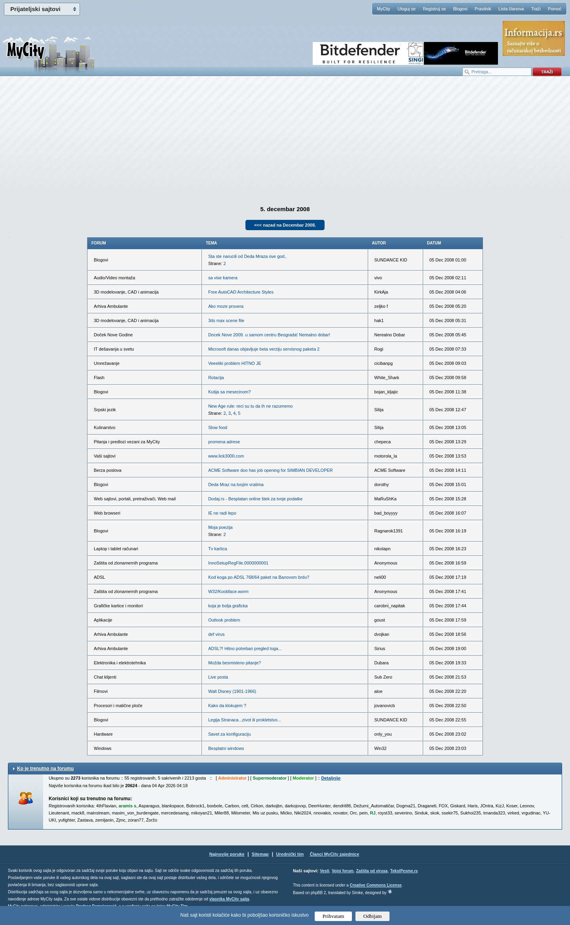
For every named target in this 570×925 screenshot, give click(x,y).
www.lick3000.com (226, 456)
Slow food (217, 427)
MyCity (383, 8)
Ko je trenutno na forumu (45, 768)
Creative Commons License (375, 885)
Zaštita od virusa (372, 871)
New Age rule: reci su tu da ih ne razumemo (250, 406)
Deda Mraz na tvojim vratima (236, 484)
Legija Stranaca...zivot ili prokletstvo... (244, 719)
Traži (536, 8)
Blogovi (460, 8)
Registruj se (434, 8)
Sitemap (260, 854)
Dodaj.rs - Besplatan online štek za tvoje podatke (255, 498)
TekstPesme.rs (404, 871)
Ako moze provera (225, 306)
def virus (216, 634)
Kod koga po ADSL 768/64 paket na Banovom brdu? (258, 577)
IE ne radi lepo (222, 513)
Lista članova (511, 8)
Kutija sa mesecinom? (229, 391)
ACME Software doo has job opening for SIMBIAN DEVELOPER (270, 470)
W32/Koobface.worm (228, 591)
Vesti (324, 871)
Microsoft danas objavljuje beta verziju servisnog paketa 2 (263, 349)
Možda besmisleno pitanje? (234, 662)
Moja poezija (220, 527)
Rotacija (216, 377)
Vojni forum (342, 871)
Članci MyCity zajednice (334, 854)
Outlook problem (224, 620)
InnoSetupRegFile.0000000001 (238, 563)
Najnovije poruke (227, 854)
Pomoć (554, 8)
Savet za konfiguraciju (229, 734)
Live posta (218, 677)
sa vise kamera (223, 277)
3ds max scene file (226, 320)
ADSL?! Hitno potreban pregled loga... (245, 648)
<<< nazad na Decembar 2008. (285, 225)
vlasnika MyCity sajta (229, 899)
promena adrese (224, 441)
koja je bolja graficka (228, 605)
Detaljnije (330, 778)
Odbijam (372, 916)
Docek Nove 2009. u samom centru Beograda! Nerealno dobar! (269, 334)
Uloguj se (406, 8)
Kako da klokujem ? (227, 705)
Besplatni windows (226, 748)
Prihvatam (333, 916)
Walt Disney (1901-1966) (232, 691)
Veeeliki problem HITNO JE (234, 363)
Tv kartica (217, 548)
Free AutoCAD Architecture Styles (241, 292)
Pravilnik (483, 8)
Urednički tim (290, 854)
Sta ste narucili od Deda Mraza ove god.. (247, 256)
